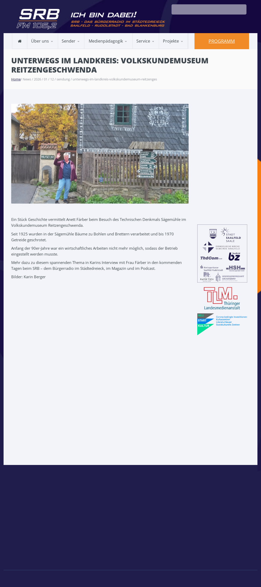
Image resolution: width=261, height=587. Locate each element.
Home (16, 78)
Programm (221, 41)
